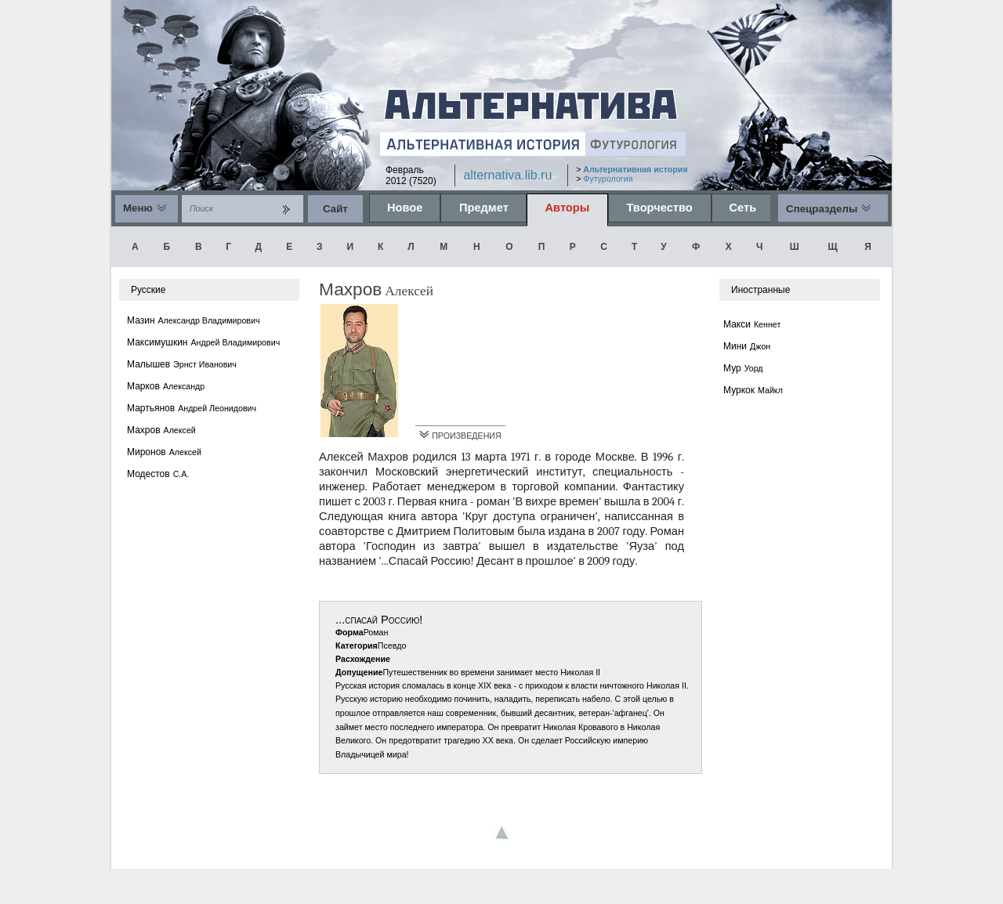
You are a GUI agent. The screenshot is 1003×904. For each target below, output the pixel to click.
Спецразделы (821, 209)
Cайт (335, 209)
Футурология (607, 178)
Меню (138, 208)
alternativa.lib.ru (507, 175)
